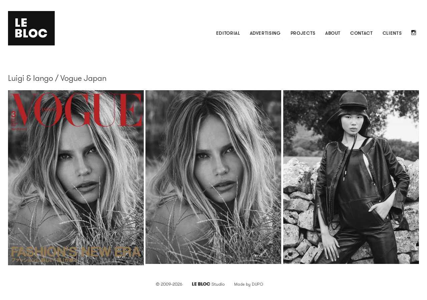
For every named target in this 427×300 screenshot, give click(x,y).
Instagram (413, 33)
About (333, 33)
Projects (303, 33)
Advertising (265, 33)
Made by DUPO (249, 284)
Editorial (228, 33)
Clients (392, 33)
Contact (361, 33)
